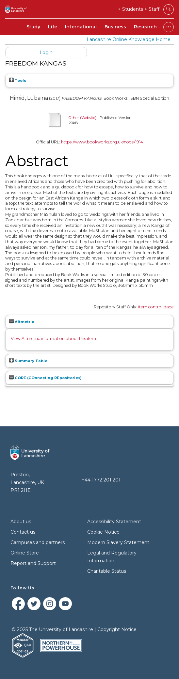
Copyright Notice (117, 629)
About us (20, 521)
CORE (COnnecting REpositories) (45, 378)
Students (132, 9)
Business (115, 27)
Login (46, 52)
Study (33, 27)
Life (52, 27)
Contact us (22, 532)
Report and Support (33, 563)
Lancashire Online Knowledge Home (129, 39)
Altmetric (21, 321)
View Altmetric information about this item (53, 338)
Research (145, 27)
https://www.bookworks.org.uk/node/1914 (102, 142)
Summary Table (28, 361)
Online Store (24, 553)
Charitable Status (106, 571)
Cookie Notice (103, 532)
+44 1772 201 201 (101, 480)
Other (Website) (82, 117)
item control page (156, 306)
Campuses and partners (37, 542)
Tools (17, 80)
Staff (154, 9)
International (81, 27)
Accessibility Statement (114, 521)
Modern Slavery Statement (118, 542)
